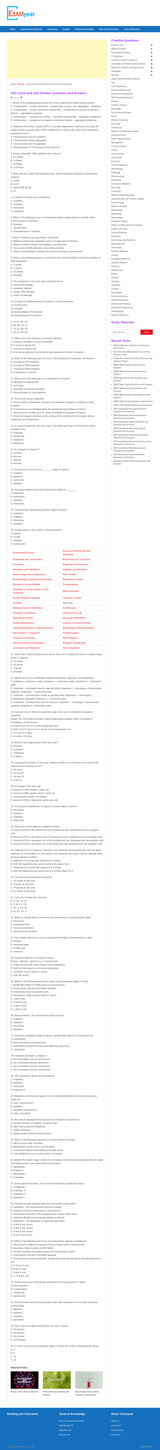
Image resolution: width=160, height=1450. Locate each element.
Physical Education (119, 120)
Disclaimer (116, 1435)
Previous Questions (120, 315)
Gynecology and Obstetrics (123, 240)
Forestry (115, 289)
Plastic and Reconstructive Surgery (126, 225)
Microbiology (117, 169)
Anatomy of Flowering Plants (77, 623)
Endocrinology (117, 202)
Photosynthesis (70, 584)
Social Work (116, 157)
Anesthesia (116, 247)
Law (113, 82)
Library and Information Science (125, 79)
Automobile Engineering (122, 307)
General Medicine (119, 232)
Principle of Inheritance (24, 613)
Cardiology (116, 191)
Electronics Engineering (121, 94)
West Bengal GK (66, 1425)
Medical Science (118, 49)
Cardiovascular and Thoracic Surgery (127, 199)
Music (114, 116)
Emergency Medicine (120, 259)
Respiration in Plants (73, 579)
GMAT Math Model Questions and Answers (132, 405)
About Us (115, 1421)
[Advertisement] (57, 59)
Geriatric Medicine (119, 262)
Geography (116, 71)
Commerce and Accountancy (124, 60)
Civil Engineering (118, 86)
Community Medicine (120, 184)
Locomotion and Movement (26, 648)
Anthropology (117, 311)
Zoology (114, 277)
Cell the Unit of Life (72, 613)
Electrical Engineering (121, 90)
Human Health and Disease (26, 598)
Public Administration (120, 139)
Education (115, 161)
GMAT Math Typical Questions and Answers (132, 384)
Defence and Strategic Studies (124, 131)
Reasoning (52, 29)
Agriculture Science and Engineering (127, 67)
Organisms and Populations (26, 569)
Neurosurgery (117, 217)
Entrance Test (117, 45)
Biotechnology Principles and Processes (32, 579)
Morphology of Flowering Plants (78, 628)
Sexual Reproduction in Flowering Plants (33, 628)
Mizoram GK (64, 1435)
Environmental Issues (23, 552)
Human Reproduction (23, 623)
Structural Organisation (74, 618)
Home (12, 29)
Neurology (115, 187)
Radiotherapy (117, 270)
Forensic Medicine (119, 165)
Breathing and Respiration (75, 564)
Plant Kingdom (70, 638)
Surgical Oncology (119, 229)
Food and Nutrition (119, 296)
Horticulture (116, 292)
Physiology (116, 180)
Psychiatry (116, 236)
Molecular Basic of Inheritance (28, 608)
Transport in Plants (72, 598)
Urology (114, 255)
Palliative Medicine (119, 251)
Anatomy (115, 266)
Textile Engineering (119, 300)
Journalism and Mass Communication (128, 64)
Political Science (118, 135)
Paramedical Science (120, 52)
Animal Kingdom (71, 633)
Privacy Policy (117, 1430)
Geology (115, 281)
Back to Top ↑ (147, 1447)
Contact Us (116, 1425)
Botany (114, 274)
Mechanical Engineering (122, 97)
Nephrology (116, 214)
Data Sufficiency (132, 29)
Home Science (117, 154)
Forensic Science (119, 146)
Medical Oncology (119, 206)
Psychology (116, 127)
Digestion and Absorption (75, 569)
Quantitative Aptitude (31, 29)
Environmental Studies (121, 112)
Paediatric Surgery (119, 221)
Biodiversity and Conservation (27, 559)
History (114, 150)
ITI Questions (117, 56)
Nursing (114, 75)
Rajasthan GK (65, 1430)
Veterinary (115, 285)
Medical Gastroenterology (122, 195)
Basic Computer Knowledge (71, 1421)
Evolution (17, 603)
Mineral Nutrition (71, 591)
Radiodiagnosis (118, 244)
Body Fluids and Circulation (76, 559)
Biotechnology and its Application (29, 574)
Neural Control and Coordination (29, 643)
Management (117, 142)
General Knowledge (84, 29)
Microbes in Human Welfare (26, 584)
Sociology (115, 124)
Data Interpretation (109, 29)
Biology (21, 84)
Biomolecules (69, 608)
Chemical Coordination (24, 638)
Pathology (115, 172)
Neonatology (117, 210)
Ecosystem (18, 564)
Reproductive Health (23, 618)
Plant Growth (69, 574)
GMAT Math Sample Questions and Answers (133, 401)
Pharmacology (117, 176)
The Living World (71, 648)
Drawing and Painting (120, 304)
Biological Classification (74, 643)
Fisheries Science (119, 105)
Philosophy (116, 109)
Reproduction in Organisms (26, 633)
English (66, 29)
